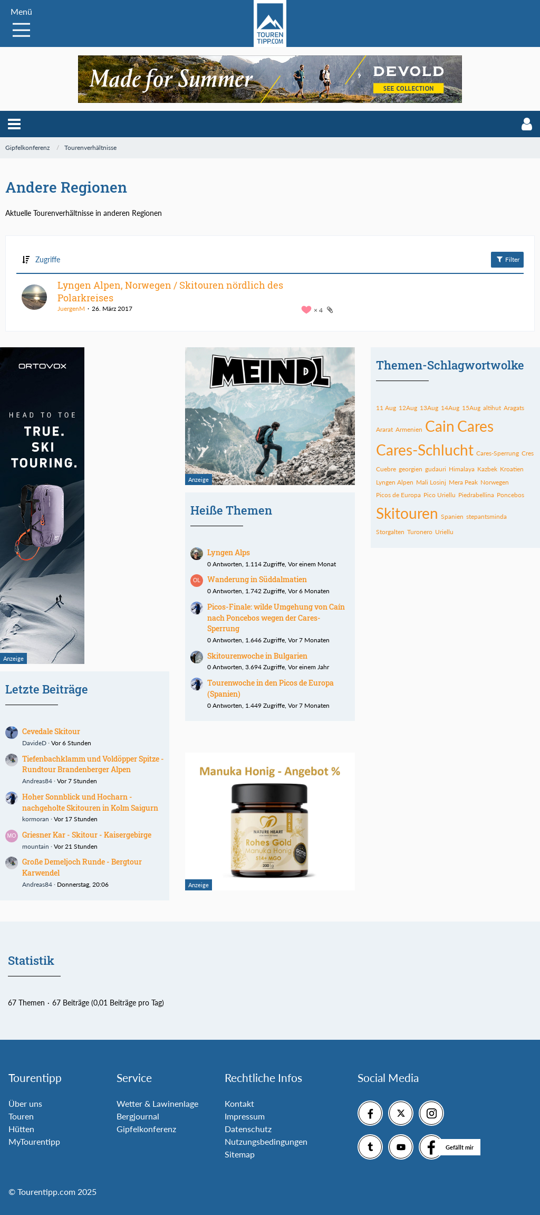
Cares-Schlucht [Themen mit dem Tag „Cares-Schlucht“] (425, 450)
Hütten (21, 1129)
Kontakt (239, 1103)
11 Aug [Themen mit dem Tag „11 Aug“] (386, 408)
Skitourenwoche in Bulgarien (257, 656)
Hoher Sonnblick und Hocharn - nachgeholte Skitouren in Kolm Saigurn (90, 802)
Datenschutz (248, 1129)
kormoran (35, 819)
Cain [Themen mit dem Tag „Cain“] (440, 426)
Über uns (25, 1103)
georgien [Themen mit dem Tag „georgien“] (410, 469)
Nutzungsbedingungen (266, 1141)
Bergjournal (138, 1116)
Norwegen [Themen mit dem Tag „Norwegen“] (494, 482)
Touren (21, 1116)
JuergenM (71, 308)
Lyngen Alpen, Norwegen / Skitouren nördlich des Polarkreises (170, 291)
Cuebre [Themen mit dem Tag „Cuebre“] (386, 469)
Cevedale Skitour (51, 731)
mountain (35, 846)
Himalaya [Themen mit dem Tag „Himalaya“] (462, 469)
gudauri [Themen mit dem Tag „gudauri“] (435, 469)
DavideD (34, 743)
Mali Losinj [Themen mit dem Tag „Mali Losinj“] (431, 482)
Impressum (245, 1116)
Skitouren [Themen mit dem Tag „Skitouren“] (407, 513)
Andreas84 (37, 781)
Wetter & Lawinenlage (157, 1103)
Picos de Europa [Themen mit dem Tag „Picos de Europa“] (398, 495)
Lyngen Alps (228, 552)
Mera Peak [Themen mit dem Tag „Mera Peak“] (463, 482)
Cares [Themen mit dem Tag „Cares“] (475, 426)
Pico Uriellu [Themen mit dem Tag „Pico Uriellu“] (439, 495)
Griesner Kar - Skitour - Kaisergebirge (86, 835)
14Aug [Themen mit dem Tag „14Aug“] (450, 408)
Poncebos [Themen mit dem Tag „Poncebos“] (510, 495)
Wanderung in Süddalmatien (257, 579)
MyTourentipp (34, 1141)
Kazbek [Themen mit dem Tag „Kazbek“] (487, 469)
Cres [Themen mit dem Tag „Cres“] (528, 453)
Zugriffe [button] (47, 259)
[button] (14, 124)
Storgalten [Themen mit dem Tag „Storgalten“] (390, 532)
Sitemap (240, 1154)
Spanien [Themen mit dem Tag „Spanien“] (452, 516)
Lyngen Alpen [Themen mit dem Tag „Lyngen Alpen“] (394, 482)
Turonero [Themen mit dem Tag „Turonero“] (419, 532)
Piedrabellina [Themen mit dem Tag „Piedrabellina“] (476, 495)
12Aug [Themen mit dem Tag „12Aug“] (408, 408)
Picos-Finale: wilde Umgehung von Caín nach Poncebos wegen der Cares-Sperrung (276, 617)
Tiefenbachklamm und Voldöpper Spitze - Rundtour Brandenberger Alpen (93, 764)
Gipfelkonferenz (146, 1129)
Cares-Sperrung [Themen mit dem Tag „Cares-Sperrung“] (497, 453)
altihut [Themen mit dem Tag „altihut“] (492, 408)
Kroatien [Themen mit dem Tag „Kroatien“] (512, 469)
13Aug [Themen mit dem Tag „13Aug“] (429, 408)
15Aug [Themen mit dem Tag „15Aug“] (471, 408)
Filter (507, 259)
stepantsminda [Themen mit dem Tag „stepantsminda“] (486, 516)
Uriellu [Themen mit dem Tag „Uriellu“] (444, 532)
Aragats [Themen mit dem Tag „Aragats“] (514, 408)
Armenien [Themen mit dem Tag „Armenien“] (409, 429)
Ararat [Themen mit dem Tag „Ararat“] (384, 429)
